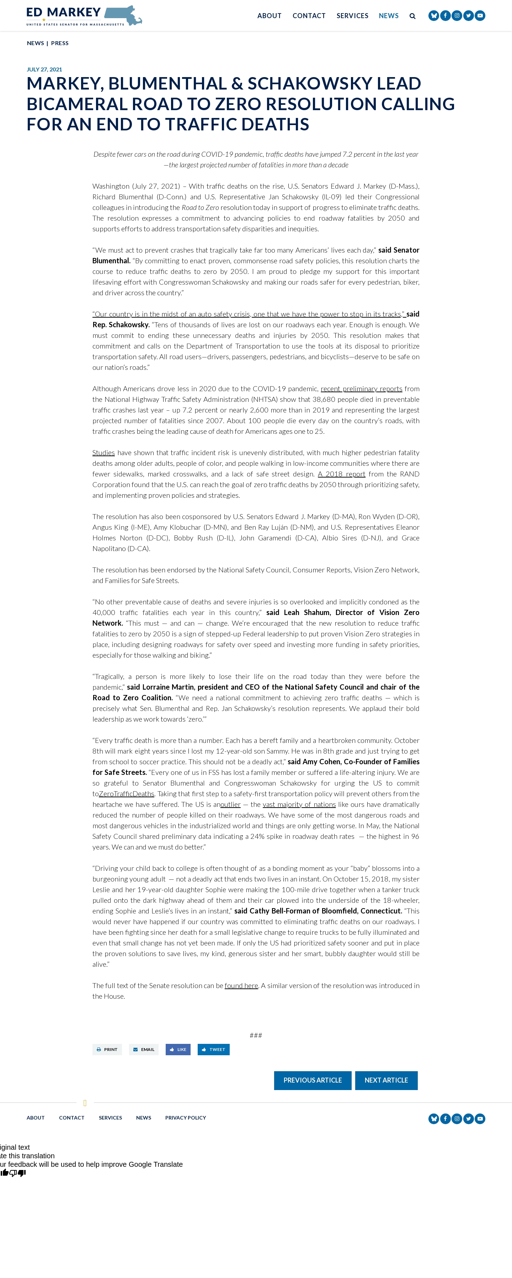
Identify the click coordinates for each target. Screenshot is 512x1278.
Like (178, 1049)
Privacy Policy (185, 1118)
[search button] (413, 15)
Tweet (213, 1049)
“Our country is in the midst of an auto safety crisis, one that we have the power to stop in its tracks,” (249, 313)
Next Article (386, 1080)
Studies (103, 452)
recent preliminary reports (361, 388)
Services (352, 16)
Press (60, 42)
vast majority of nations (299, 804)
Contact (309, 16)
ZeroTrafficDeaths (126, 793)
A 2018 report (342, 473)
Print (107, 1049)
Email (143, 1049)
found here (241, 985)
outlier (230, 804)
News (389, 16)
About (269, 16)
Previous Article (313, 1080)
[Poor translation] (17, 1174)
